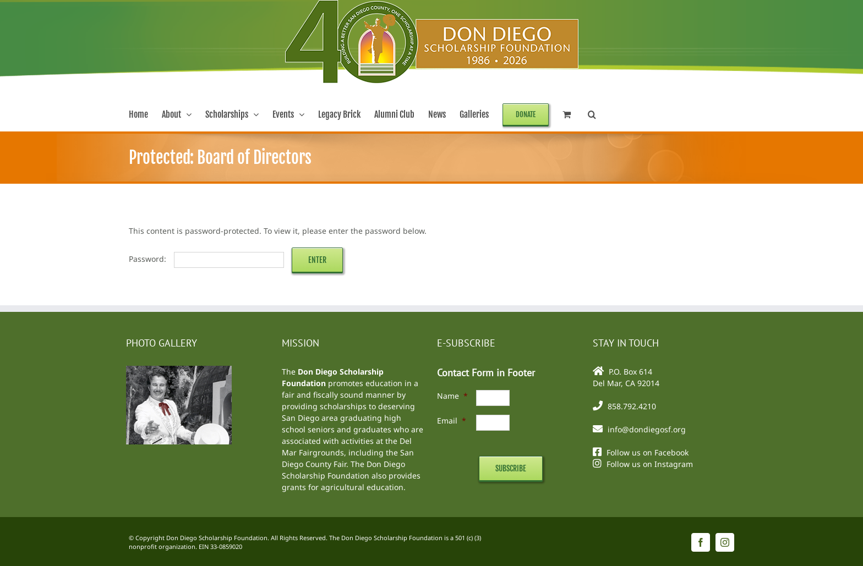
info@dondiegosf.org (647, 429)
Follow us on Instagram (650, 464)
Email (451, 420)
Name (452, 396)
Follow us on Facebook (648, 452)
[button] (592, 114)
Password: (206, 259)
